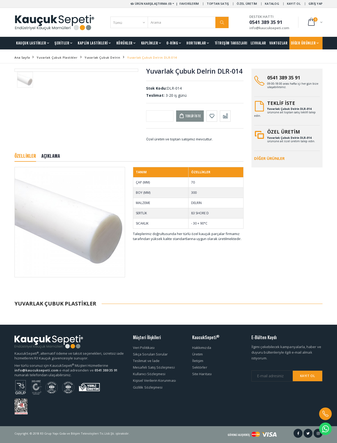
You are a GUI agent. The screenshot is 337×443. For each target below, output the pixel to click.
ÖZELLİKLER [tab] (25, 156)
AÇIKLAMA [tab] (50, 156)
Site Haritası (202, 373)
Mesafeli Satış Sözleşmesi (154, 367)
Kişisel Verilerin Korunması (154, 380)
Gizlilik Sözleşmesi (147, 387)
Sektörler (199, 367)
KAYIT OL (294, 4)
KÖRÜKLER (124, 42)
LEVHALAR (258, 42)
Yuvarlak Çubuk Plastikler (57, 57)
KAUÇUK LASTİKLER (31, 42)
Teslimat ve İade (146, 360)
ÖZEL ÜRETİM (247, 4)
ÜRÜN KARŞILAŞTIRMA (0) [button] (151, 4)
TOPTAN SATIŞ (218, 4)
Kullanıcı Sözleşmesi (149, 373)
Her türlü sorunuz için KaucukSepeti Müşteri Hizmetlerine (61, 365)
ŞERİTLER (61, 42)
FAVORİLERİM (189, 4)
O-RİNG (172, 42)
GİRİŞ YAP (316, 4)
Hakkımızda (201, 347)
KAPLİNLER (149, 42)
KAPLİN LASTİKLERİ (93, 42)
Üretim (197, 354)
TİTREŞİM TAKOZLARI (231, 42)
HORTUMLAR (196, 42)
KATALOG (272, 4)
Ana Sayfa (22, 57)
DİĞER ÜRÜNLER (303, 42)
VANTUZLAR (278, 42)
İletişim (198, 360)
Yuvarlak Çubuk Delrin (102, 57)
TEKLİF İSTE (281, 103)
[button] (315, 22)
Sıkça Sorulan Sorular (150, 354)
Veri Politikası (144, 347)
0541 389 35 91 (283, 77)
